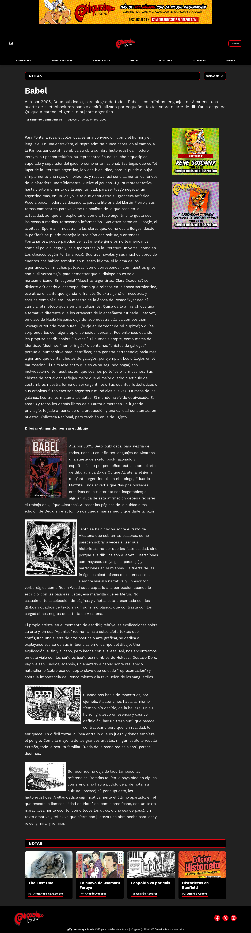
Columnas (199, 60)
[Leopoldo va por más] (151, 864)
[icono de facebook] (217, 918)
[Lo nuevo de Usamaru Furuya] (100, 864)
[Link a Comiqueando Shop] (235, 43)
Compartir (215, 76)
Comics (230, 60)
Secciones (165, 60)
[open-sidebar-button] (11, 43)
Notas (134, 60)
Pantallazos (101, 60)
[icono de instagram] (234, 918)
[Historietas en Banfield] (202, 864)
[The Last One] (49, 864)
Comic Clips (23, 60)
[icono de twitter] (225, 918)
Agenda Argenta (62, 60)
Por (45, 893)
